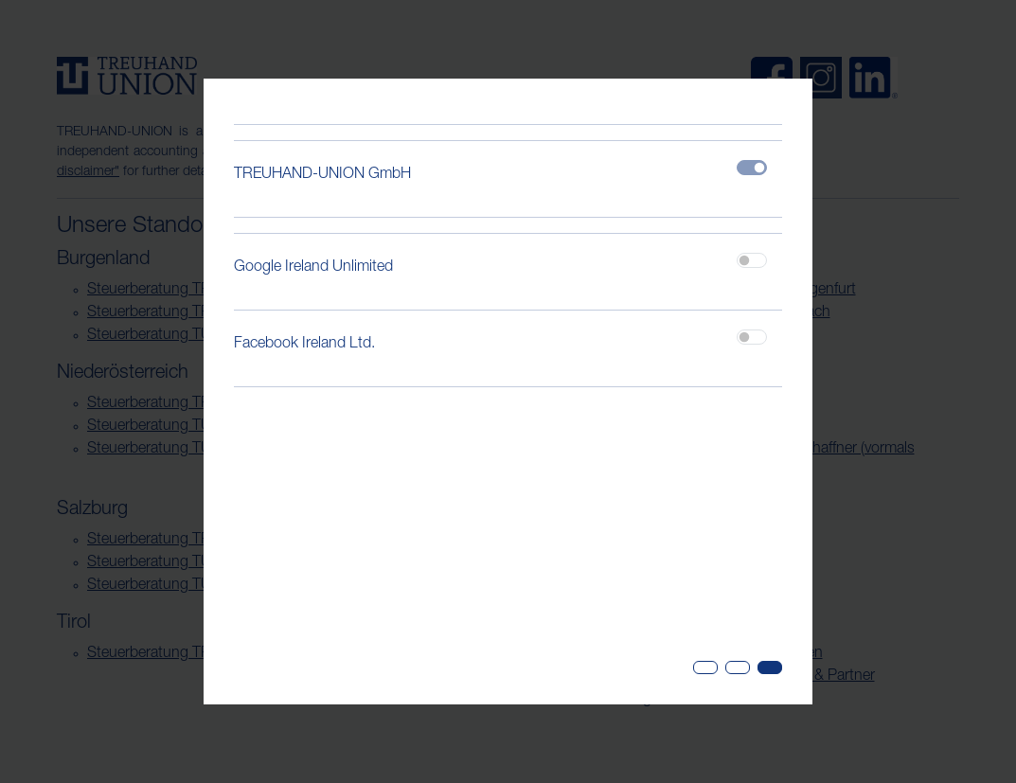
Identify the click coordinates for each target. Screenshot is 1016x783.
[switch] (752, 260)
